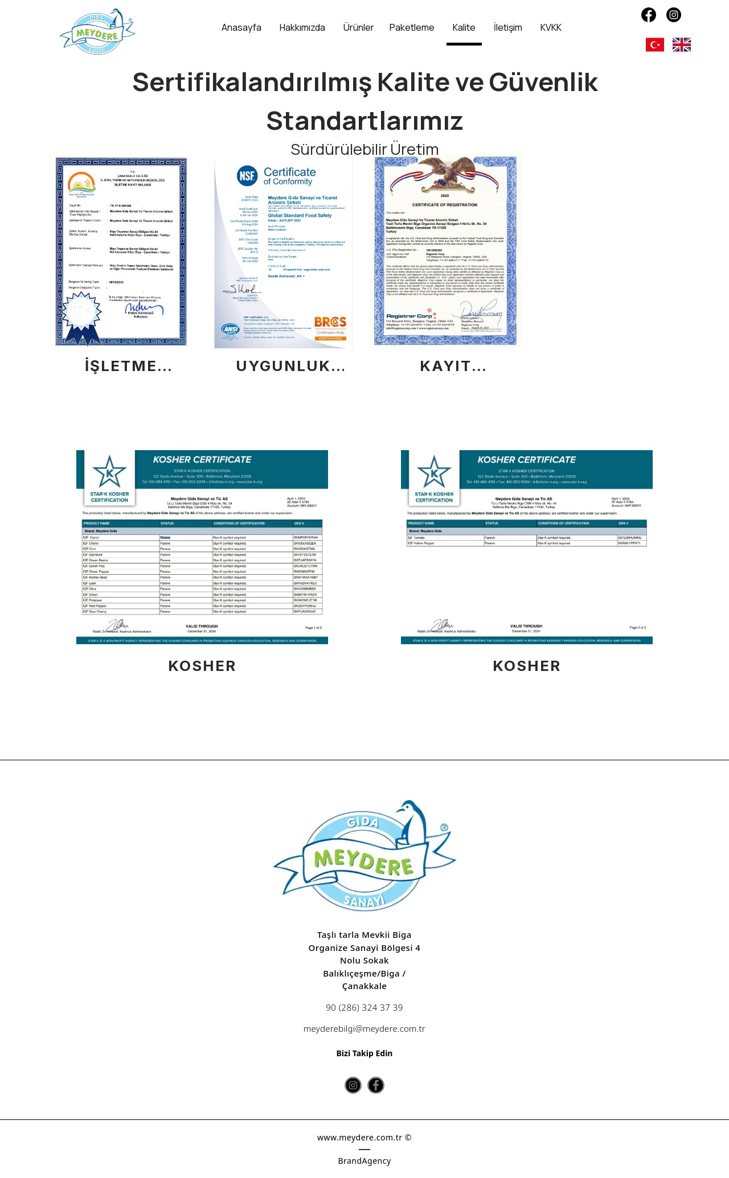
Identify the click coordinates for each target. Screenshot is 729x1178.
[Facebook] (649, 14)
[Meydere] (97, 32)
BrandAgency (364, 1160)
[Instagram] (674, 14)
